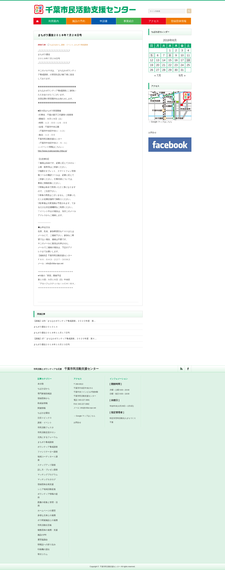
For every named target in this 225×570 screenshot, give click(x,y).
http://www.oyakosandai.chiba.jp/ (52, 151)
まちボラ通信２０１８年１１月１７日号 (52, 333)
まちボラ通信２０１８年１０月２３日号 (52, 344)
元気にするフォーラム (48, 437)
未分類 (41, 384)
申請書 (103, 21)
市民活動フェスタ (46, 427)
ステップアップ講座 (47, 465)
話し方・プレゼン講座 (48, 469)
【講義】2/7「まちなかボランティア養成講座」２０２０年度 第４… (65, 338)
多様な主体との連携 (47, 515)
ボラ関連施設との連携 (48, 520)
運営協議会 (43, 539)
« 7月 (157, 75)
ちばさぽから (55, 45)
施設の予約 (78, 21)
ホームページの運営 (47, 510)
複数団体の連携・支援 (48, 530)
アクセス (154, 21)
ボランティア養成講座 (48, 447)
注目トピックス (45, 418)
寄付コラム (43, 554)
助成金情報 (43, 403)
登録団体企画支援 (46, 484)
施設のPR (42, 535)
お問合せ (152, 132)
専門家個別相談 (45, 393)
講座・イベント (67, 45)
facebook (188, 369)
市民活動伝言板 (45, 525)
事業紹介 (129, 21)
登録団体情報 (178, 21)
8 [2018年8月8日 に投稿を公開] (170, 55)
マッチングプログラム (48, 474)
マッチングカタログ (47, 479)
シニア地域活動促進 (47, 489)
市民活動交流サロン (47, 432)
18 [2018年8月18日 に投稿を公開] (188, 60)
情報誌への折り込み (47, 544)
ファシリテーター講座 (48, 452)
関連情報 (42, 408)
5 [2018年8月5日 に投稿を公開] (151, 55)
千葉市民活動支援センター (110, 567)
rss (181, 369)
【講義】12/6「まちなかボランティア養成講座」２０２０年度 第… (65, 321)
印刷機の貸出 (44, 549)
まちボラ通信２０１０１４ (46, 327)
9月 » (182, 75)
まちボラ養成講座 (81, 45)
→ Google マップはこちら (160, 122)
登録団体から (44, 398)
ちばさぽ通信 (44, 413)
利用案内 (54, 21)
